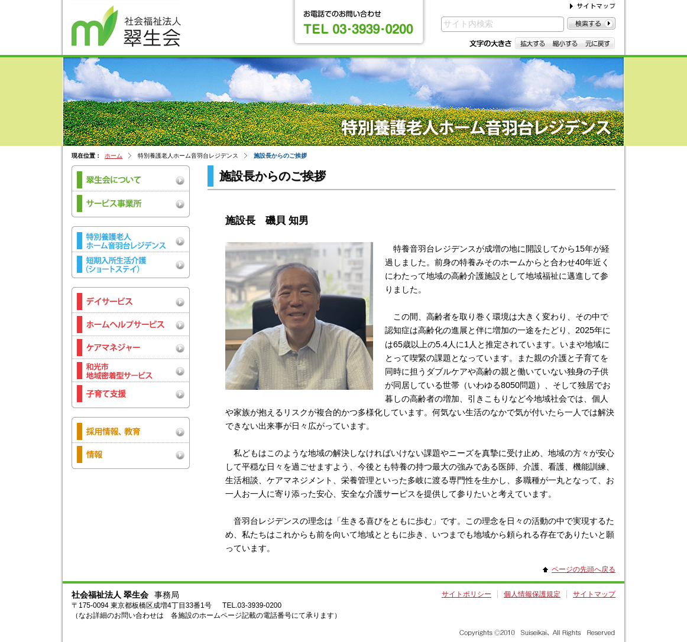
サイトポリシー (466, 594)
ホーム (113, 155)
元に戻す (598, 43)
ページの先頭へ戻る (583, 569)
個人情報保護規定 (532, 594)
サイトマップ (594, 594)
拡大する (532, 43)
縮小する (565, 43)
